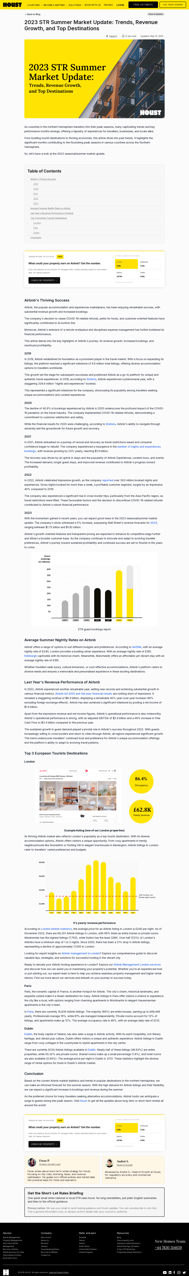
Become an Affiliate (49, 1252)
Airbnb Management (11, 1237)
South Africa (84, 1246)
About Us (45, 1240)
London (37, 223)
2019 (35, 184)
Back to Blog (33, 14)
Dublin (36, 232)
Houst (83, 1100)
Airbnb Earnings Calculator (128, 1246)
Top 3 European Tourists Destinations (48, 218)
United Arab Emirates (88, 1249)
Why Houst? (46, 1237)
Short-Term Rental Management (10, 1244)
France (82, 1240)
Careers (44, 1246)
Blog (119, 1237)
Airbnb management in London (81, 953)
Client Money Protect (12, 1255)
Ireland (82, 1243)
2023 (35, 203)
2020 (35, 189)
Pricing (108, 5)
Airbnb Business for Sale (13, 1252)
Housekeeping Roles (50, 1249)
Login (120, 5)
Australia (82, 1237)
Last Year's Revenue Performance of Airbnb (51, 213)
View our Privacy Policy (59, 1272)
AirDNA (136, 647)
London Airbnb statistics (56, 928)
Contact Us (45, 1255)
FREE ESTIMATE (143, 4)
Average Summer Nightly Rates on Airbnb (50, 208)
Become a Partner (10, 1249)
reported (107, 480)
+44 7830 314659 (173, 5)
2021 (35, 193)
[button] (34, 5)
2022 (35, 198)
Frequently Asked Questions (129, 1252)
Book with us (93, 5)
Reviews (44, 1243)
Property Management (12, 1240)
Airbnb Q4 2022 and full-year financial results (83, 693)
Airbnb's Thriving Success (43, 179)
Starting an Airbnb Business (128, 1243)
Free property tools (125, 1240)
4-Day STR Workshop (126, 1249)
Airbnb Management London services (137, 964)
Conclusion (36, 237)
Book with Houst (10, 1258)
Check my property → (44, 280)
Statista (91, 379)
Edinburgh (30, 655)
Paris (35, 228)
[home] (15, 4)
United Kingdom (86, 1252)
